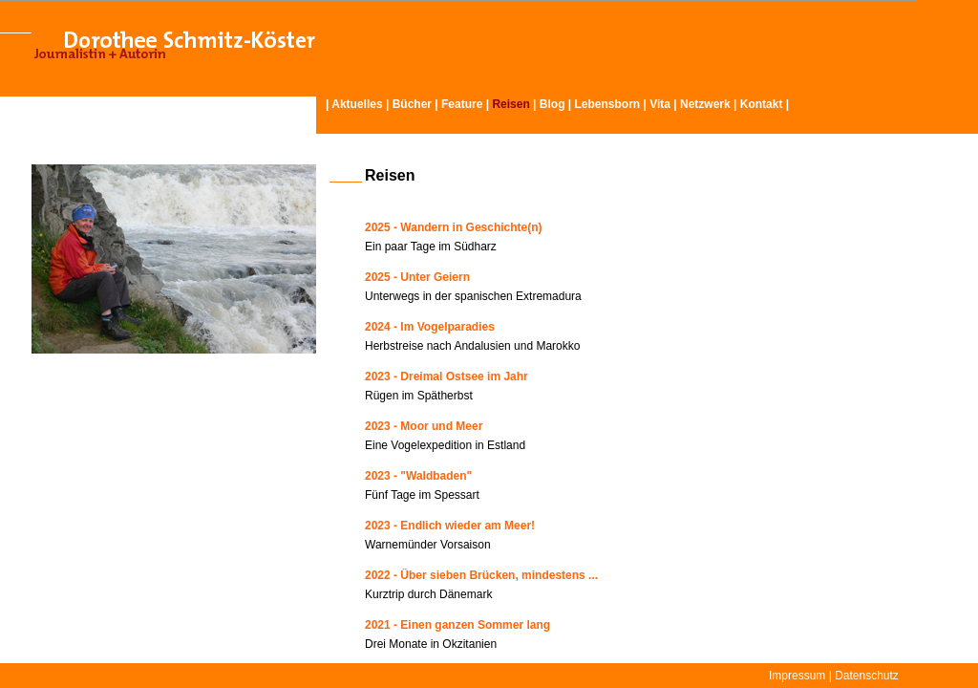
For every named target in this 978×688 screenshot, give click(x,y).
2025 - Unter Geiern (417, 277)
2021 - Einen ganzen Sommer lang (457, 625)
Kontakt (761, 104)
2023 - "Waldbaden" (418, 476)
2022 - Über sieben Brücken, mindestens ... (481, 575)
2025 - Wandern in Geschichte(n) (453, 227)
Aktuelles (356, 104)
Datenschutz (867, 675)
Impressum (797, 675)
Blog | (557, 104)
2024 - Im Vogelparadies (430, 326)
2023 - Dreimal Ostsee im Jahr (446, 376)
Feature (461, 104)
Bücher (412, 104)
